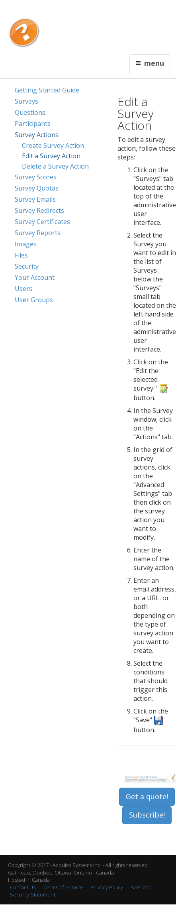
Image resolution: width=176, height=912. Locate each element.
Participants (33, 123)
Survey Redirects (39, 210)
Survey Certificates (42, 221)
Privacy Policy (107, 887)
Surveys (26, 101)
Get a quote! (147, 796)
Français (63, 10)
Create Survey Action (53, 145)
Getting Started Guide (47, 90)
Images (26, 244)
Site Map (141, 887)
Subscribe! (147, 815)
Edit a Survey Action (51, 155)
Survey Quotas (37, 188)
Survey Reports (38, 232)
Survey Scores (36, 177)
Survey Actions (37, 134)
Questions (30, 112)
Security (27, 266)
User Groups (34, 299)
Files (21, 255)
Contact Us (87, 10)
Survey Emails (35, 199)
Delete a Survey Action (55, 166)
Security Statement (32, 894)
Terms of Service (63, 887)
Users (23, 288)
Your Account (35, 277)
